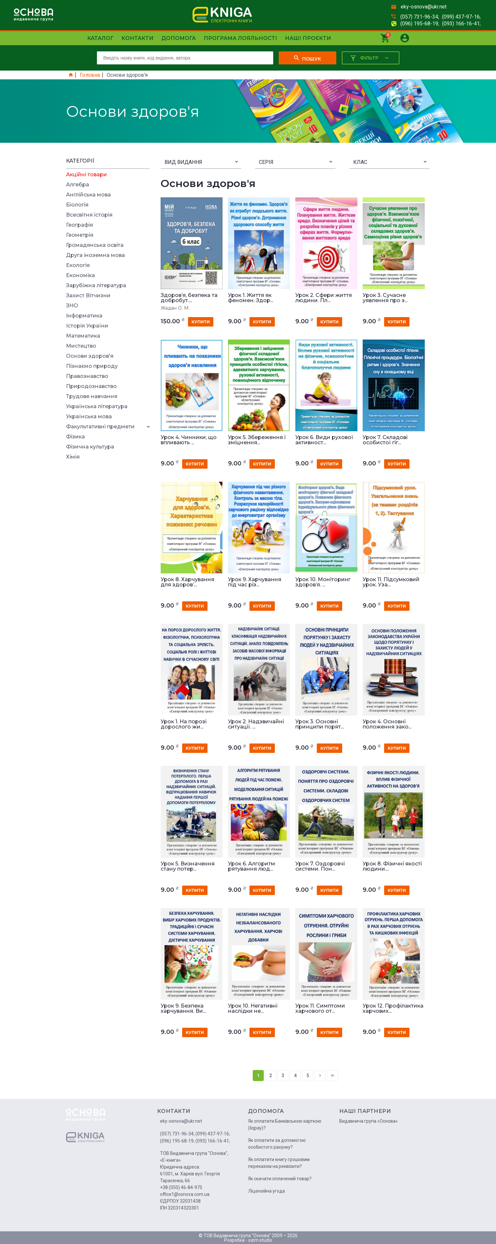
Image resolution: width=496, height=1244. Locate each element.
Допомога (178, 38)
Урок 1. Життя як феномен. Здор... (250, 298)
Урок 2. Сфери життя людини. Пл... (323, 298)
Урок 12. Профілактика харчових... (393, 1008)
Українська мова (89, 416)
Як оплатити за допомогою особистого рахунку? (277, 1144)
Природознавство (91, 386)
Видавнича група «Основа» (368, 1121)
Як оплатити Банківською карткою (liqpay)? (284, 1124)
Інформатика (84, 315)
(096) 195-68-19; (419, 23)
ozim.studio (260, 1240)
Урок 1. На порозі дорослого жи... (184, 724)
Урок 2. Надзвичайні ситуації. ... (256, 724)
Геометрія (79, 235)
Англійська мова (88, 194)
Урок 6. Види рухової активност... (324, 440)
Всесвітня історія (89, 215)
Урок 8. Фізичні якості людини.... (392, 866)
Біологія (77, 204)
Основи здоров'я (90, 356)
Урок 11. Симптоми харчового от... (320, 1008)
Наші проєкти (308, 38)
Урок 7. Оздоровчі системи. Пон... (320, 866)
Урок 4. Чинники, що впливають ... (189, 440)
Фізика (75, 436)
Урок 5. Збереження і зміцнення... (257, 440)
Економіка (80, 275)
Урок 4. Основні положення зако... (387, 724)
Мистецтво (81, 346)
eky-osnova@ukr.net (424, 7)
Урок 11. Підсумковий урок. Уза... (391, 582)
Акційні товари (86, 174)
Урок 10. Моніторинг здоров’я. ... (323, 582)
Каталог (100, 38)
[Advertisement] (108, 562)
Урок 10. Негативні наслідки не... (252, 1008)
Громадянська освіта (95, 245)
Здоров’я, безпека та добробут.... (189, 298)
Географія (79, 225)
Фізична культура (90, 446)
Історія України (87, 325)
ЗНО (72, 305)
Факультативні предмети (100, 426)
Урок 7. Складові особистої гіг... (385, 440)
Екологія (78, 265)
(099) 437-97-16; (461, 17)
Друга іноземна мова (95, 255)
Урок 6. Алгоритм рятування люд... (251, 866)
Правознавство (87, 376)
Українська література (96, 406)
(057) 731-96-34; (419, 17)
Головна (90, 75)
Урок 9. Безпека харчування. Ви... (183, 1008)
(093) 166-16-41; (461, 23)
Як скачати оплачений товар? (280, 1178)
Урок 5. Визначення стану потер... (188, 866)
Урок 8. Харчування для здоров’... (187, 582)
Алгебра (77, 184)
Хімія (73, 457)
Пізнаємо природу (92, 366)
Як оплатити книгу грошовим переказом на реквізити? (279, 1163)
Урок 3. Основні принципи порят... (319, 724)
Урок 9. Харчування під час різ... (254, 582)
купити (201, 321)
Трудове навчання (91, 396)
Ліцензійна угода (266, 1191)
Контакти (137, 38)
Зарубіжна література (96, 285)
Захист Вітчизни (88, 295)
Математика (83, 336)
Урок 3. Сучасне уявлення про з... (385, 298)
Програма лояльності (240, 38)
